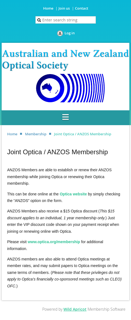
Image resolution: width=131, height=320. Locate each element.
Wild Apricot (75, 309)
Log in (70, 32)
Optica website (73, 194)
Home (48, 8)
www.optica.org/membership (54, 242)
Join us (64, 8)
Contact (81, 8)
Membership (35, 133)
